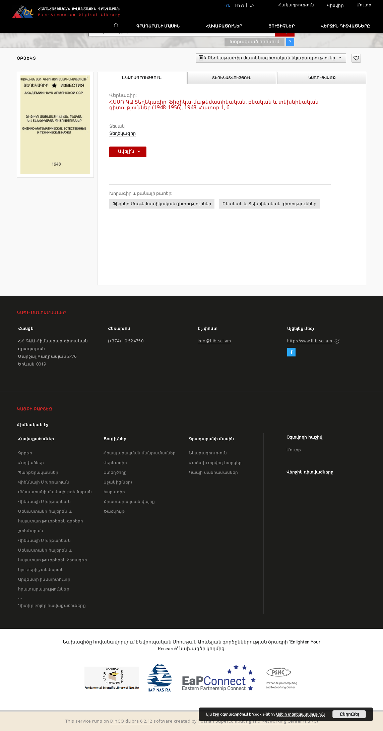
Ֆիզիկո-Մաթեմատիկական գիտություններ (162, 204)
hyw (240, 5)
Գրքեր (25, 453)
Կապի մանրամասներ (213, 472)
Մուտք (364, 5)
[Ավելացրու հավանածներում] (356, 58)
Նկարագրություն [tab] (142, 77)
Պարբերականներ (38, 472)
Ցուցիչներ (281, 26)
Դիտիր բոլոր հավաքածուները (52, 605)
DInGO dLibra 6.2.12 (131, 721)
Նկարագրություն (208, 453)
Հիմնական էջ (33, 425)
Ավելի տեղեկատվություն (300, 714)
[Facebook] (291, 352)
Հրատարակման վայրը (129, 501)
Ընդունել (349, 714)
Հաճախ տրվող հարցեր (215, 462)
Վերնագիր (115, 462)
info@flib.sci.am (215, 341)
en (252, 5)
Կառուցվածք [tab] (321, 77)
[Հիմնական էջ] (115, 25)
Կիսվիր (335, 5)
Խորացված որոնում (254, 41)
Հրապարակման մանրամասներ (140, 453)
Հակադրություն (296, 5)
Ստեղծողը (115, 472)
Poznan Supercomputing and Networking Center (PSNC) (258, 721)
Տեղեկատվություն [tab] (231, 77)
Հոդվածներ (31, 462)
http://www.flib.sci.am (309, 341)
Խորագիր (114, 492)
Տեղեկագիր (122, 133)
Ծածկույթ (114, 511)
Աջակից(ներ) (118, 482)
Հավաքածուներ (224, 26)
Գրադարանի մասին (158, 26)
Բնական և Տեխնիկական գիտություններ (269, 204)
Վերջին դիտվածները (345, 26)
